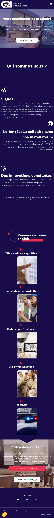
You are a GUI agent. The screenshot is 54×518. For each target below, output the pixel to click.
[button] (51, 4)
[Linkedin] (36, 499)
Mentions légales (46, 514)
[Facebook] (18, 499)
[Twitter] (27, 499)
